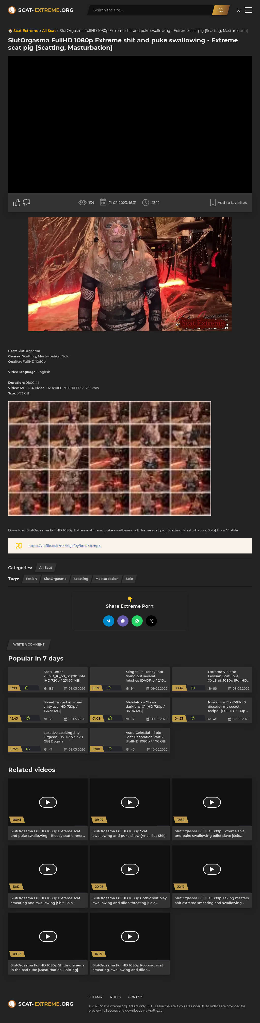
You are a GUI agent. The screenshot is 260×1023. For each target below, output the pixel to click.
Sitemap (96, 997)
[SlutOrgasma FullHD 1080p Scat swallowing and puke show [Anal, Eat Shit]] (130, 809)
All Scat (49, 30)
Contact (136, 997)
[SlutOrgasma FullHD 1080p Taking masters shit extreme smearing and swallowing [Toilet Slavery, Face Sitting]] (212, 876)
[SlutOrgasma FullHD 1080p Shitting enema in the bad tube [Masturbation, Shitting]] (48, 944)
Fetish (31, 579)
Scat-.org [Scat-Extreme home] (45, 10)
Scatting (81, 579)
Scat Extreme (25, 30)
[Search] (221, 10)
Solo (129, 579)
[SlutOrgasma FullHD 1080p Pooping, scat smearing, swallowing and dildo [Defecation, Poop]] (130, 944)
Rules (115, 997)
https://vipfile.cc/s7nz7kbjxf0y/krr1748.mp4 (64, 546)
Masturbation (107, 579)
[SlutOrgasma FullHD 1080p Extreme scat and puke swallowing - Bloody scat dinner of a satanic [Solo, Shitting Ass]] (48, 809)
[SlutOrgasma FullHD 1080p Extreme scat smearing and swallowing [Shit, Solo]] (48, 876)
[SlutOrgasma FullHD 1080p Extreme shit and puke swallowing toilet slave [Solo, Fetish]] (212, 809)
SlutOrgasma (55, 579)
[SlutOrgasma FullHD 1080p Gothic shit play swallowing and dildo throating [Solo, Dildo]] (130, 876)
